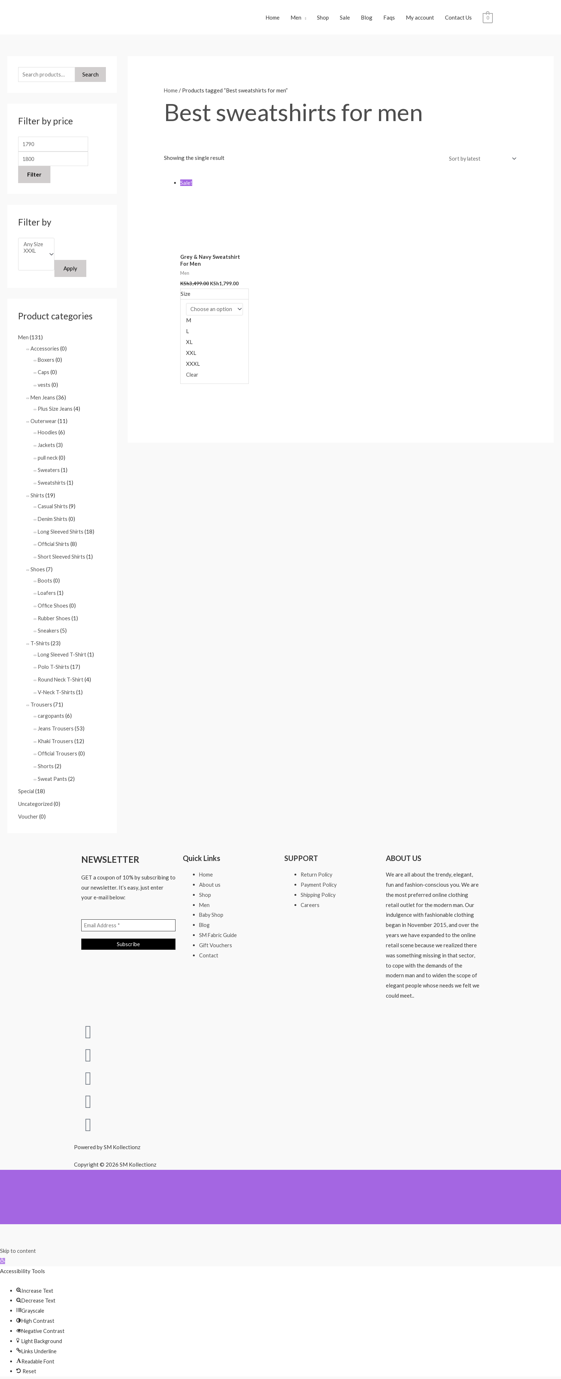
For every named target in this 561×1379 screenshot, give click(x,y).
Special (26, 786)
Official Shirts (54, 545)
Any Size (34, 250)
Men (295, 19)
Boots (45, 581)
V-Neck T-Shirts (57, 690)
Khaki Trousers (56, 737)
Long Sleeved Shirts (61, 533)
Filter (34, 180)
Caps (44, 378)
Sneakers (48, 630)
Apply (72, 275)
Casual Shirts (53, 509)
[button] (2, 1255)
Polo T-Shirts (54, 665)
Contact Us (458, 19)
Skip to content (18, 1245)
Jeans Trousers (56, 725)
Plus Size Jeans (56, 414)
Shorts (46, 762)
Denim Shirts (53, 521)
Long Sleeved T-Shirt (63, 653)
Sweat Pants (53, 774)
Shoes (37, 570)
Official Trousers (58, 749)
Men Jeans (43, 403)
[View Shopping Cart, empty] (487, 19)
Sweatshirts (52, 486)
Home (272, 19)
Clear (192, 379)
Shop (323, 19)
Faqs (389, 19)
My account (420, 19)
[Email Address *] (128, 920)
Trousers (41, 702)
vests (44, 391)
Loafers (47, 593)
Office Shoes (53, 605)
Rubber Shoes (54, 617)
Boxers (46, 366)
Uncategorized (36, 798)
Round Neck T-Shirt (61, 677)
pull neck (48, 461)
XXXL (34, 257)
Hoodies (48, 437)
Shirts (37, 498)
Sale (345, 19)
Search (90, 79)
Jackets (46, 449)
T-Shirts (40, 642)
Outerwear (43, 426)
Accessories (44, 355)
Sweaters (49, 474)
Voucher (28, 811)
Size (185, 298)
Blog (366, 19)
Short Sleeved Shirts (62, 558)
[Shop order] (479, 163)
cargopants (51, 713)
